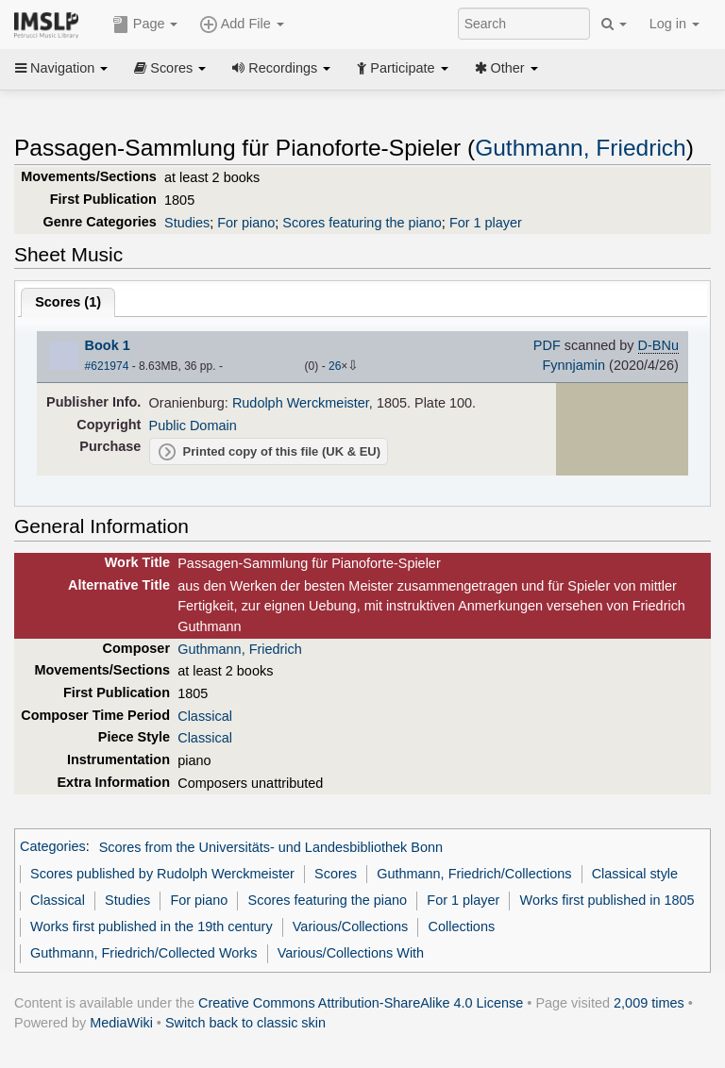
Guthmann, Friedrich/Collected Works (143, 952)
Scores (170, 67)
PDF (547, 345)
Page (145, 24)
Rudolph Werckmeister (300, 402)
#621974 (107, 366)
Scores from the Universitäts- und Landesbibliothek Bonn (271, 847)
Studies (187, 222)
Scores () (68, 301)
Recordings (281, 67)
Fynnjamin (573, 365)
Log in (674, 23)
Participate (402, 67)
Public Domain (193, 425)
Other (506, 67)
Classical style (635, 873)
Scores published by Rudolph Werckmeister (162, 873)
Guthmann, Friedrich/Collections (474, 873)
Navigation (61, 67)
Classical (204, 716)
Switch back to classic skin (245, 1022)
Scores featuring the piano (362, 222)
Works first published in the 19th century (151, 926)
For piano (246, 222)
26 (335, 366)
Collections (462, 926)
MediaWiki (121, 1022)
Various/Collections (351, 926)
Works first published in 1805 (607, 900)
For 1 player (485, 222)
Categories (53, 847)
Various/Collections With (351, 952)
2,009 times (649, 1002)
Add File (241, 24)
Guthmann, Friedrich (580, 147)
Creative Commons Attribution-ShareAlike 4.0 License (360, 1002)
